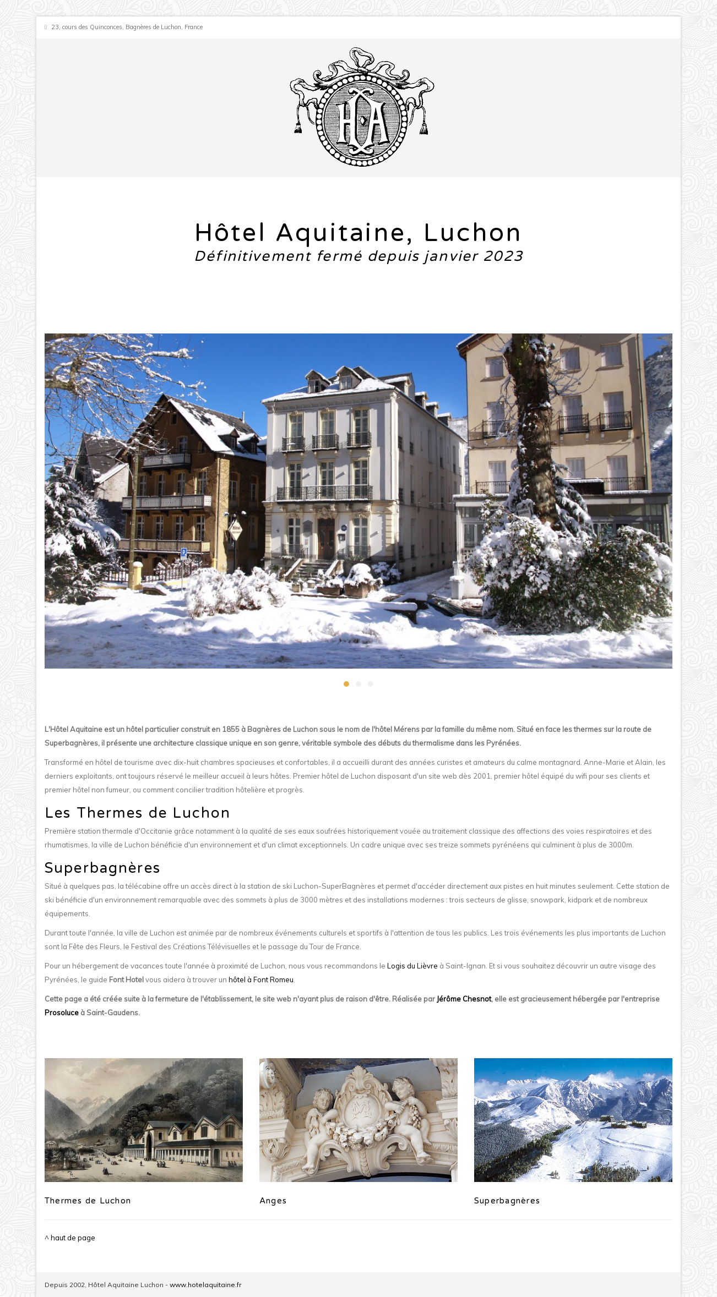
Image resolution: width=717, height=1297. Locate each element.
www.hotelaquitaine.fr (205, 1284)
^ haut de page (70, 1237)
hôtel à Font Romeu (261, 979)
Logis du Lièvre (412, 965)
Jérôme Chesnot (464, 998)
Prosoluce (62, 1012)
